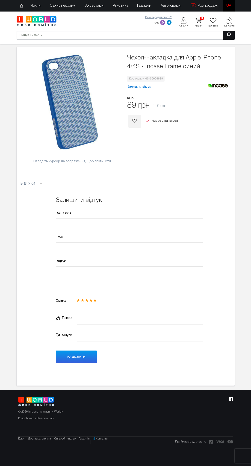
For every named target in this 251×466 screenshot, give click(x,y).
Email (59, 237)
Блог (21, 451)
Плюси (64, 318)
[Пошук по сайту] (126, 34)
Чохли (35, 5)
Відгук (61, 261)
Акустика (120, 5)
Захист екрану (62, 5)
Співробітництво (68, 451)
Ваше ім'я (63, 213)
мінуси (64, 335)
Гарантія (89, 451)
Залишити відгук (139, 87)
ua (228, 5)
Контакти (110, 451)
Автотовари (170, 5)
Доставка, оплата (41, 451)
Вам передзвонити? (158, 17)
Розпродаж (204, 5)
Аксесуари (94, 5)
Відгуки (31, 183)
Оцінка (61, 300)
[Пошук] (229, 34)
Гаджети (144, 5)
